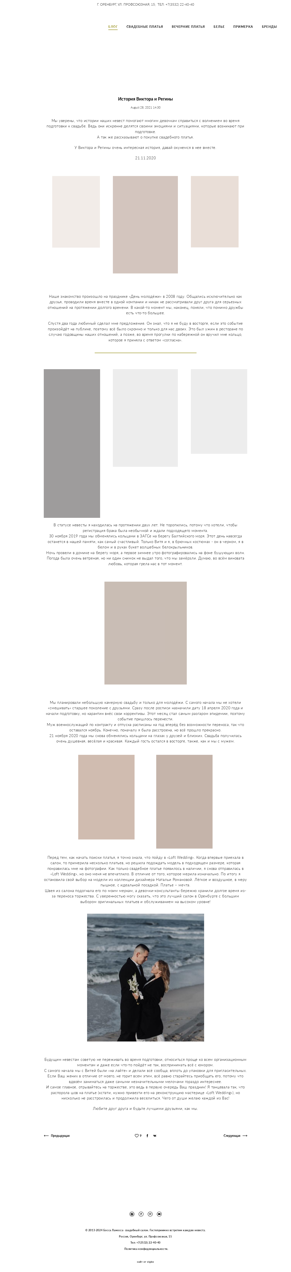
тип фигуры (145, 92)
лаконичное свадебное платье (58, 87)
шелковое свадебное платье (93, 81)
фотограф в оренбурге (212, 76)
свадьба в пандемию (130, 81)
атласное (89, 87)
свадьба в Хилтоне (85, 76)
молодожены (240, 76)
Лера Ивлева (228, 87)
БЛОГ (113, 34)
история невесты (115, 76)
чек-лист (126, 92)
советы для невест (170, 92)
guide (111, 92)
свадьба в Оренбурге (54, 81)
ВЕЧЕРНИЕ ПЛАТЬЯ (188, 34)
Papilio (195, 81)
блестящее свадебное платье (150, 76)
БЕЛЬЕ (219, 34)
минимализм (241, 81)
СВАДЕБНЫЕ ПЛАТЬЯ (145, 34)
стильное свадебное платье (195, 87)
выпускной (231, 92)
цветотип (195, 92)
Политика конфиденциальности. (146, 1249)
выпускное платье (216, 81)
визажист (212, 92)
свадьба (249, 92)
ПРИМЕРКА (243, 34)
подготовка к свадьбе (114, 87)
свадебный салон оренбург (167, 81)
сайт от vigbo (145, 1262)
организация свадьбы (54, 76)
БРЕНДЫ (269, 34)
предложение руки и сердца (153, 87)
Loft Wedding (183, 76)
